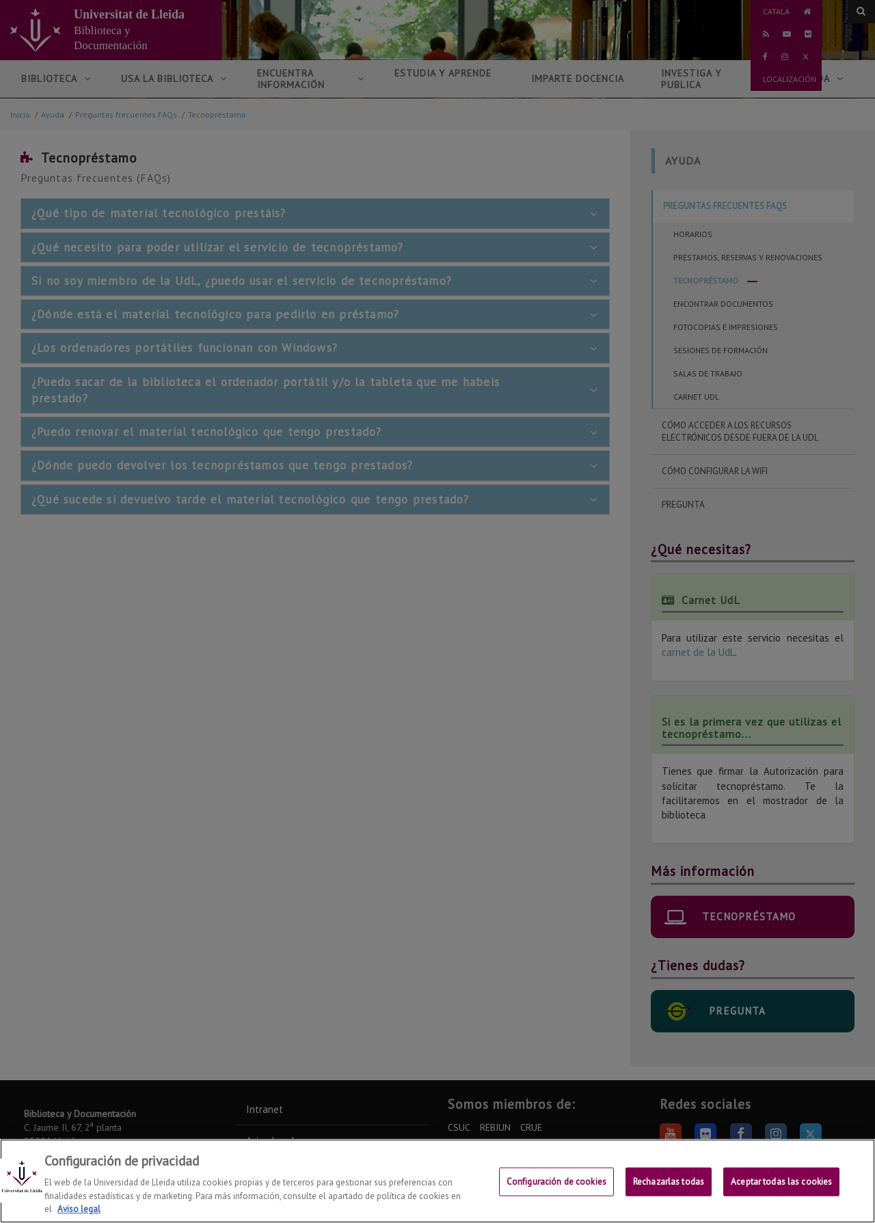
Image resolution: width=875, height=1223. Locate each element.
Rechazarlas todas (668, 1191)
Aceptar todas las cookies (781, 1191)
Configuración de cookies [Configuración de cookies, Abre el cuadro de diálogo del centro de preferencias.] (556, 1191)
